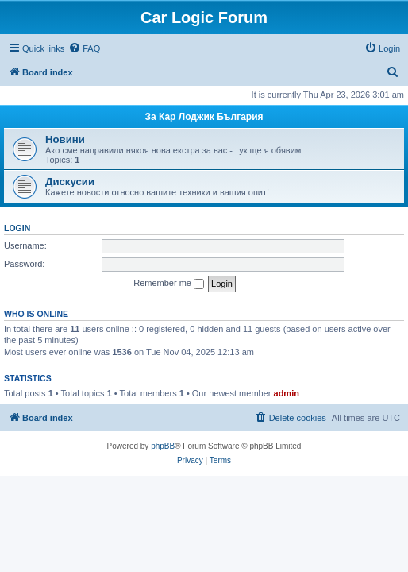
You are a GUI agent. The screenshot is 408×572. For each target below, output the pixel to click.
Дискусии (69, 181)
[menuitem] (84, 48)
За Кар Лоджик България (203, 116)
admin (286, 393)
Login (17, 228)
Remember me (168, 283)
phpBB (163, 446)
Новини (65, 139)
